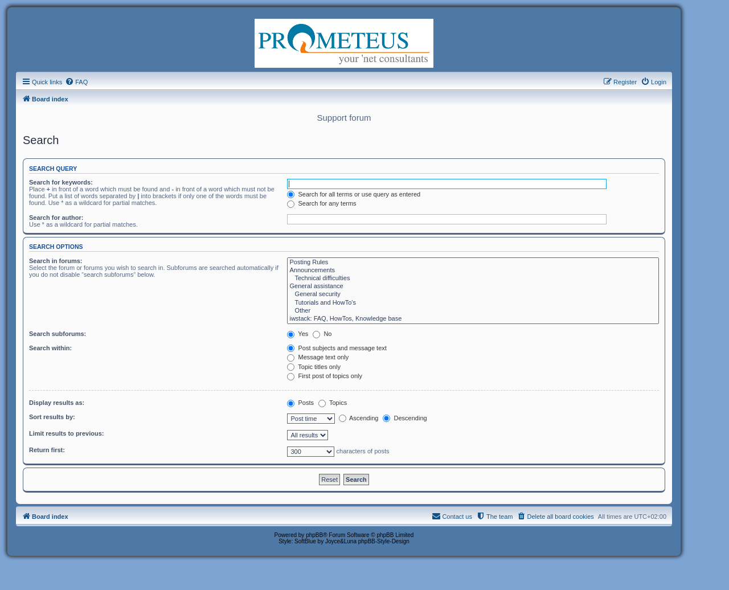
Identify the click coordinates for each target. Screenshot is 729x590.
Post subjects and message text (336, 348)
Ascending (359, 418)
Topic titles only (313, 366)
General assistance (473, 286)
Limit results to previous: (66, 433)
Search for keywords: (61, 182)
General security (473, 294)
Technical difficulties (473, 278)
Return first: (47, 449)
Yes (297, 333)
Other (473, 311)
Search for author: (56, 217)
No (322, 333)
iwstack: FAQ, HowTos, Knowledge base (473, 319)
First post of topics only (324, 375)
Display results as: (56, 402)
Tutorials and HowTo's (473, 303)
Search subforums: (57, 333)
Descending (405, 418)
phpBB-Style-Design (383, 541)
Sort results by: (52, 416)
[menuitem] (76, 82)
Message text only (318, 357)
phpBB (314, 535)
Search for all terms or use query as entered (353, 194)
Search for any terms (321, 203)
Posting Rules (473, 263)
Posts (300, 402)
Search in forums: (56, 260)
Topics (332, 402)
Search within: (50, 348)
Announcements (473, 270)
